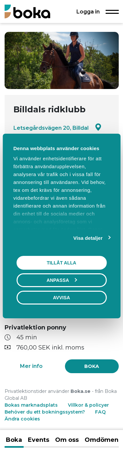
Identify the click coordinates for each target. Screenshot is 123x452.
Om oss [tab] (67, 439)
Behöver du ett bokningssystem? (45, 412)
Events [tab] (38, 439)
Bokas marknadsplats (31, 405)
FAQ (100, 412)
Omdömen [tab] (101, 439)
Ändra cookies (22, 419)
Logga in (88, 11)
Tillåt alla (61, 262)
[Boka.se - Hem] (27, 11)
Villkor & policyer (88, 405)
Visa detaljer (88, 238)
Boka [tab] (14, 439)
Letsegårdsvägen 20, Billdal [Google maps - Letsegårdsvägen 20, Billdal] (57, 128)
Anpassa (62, 280)
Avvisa (61, 297)
